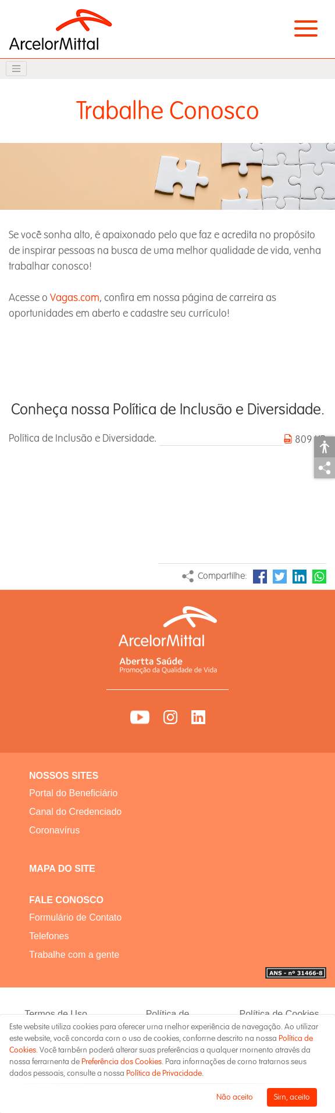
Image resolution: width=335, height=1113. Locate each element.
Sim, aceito (292, 1097)
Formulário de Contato (75, 917)
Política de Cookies (279, 1014)
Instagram (170, 717)
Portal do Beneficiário (73, 793)
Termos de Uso (55, 1014)
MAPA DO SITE (62, 869)
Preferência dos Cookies (121, 1062)
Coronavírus (54, 830)
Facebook (260, 577)
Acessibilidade (324, 446)
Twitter (280, 577)
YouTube (139, 717)
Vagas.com (74, 298)
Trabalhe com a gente (74, 955)
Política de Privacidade (164, 1073)
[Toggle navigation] (16, 68)
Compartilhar (324, 467)
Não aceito (234, 1097)
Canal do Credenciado (75, 812)
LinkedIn (300, 577)
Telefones (49, 936)
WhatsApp (319, 577)
